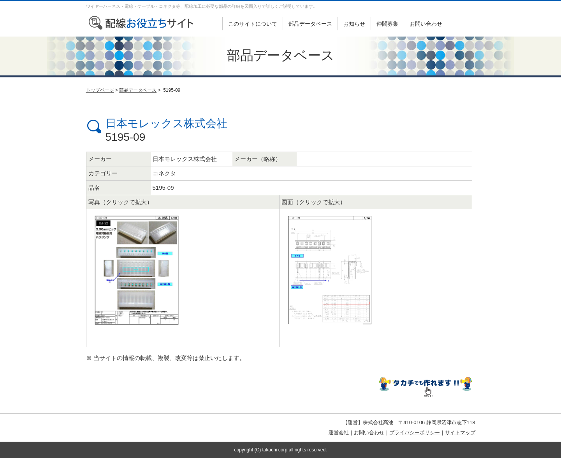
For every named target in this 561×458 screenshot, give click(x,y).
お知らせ (354, 24)
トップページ (100, 90)
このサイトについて (252, 24)
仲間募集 (387, 24)
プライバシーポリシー (414, 432)
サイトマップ (460, 432)
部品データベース (310, 24)
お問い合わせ (426, 24)
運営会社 (339, 432)
